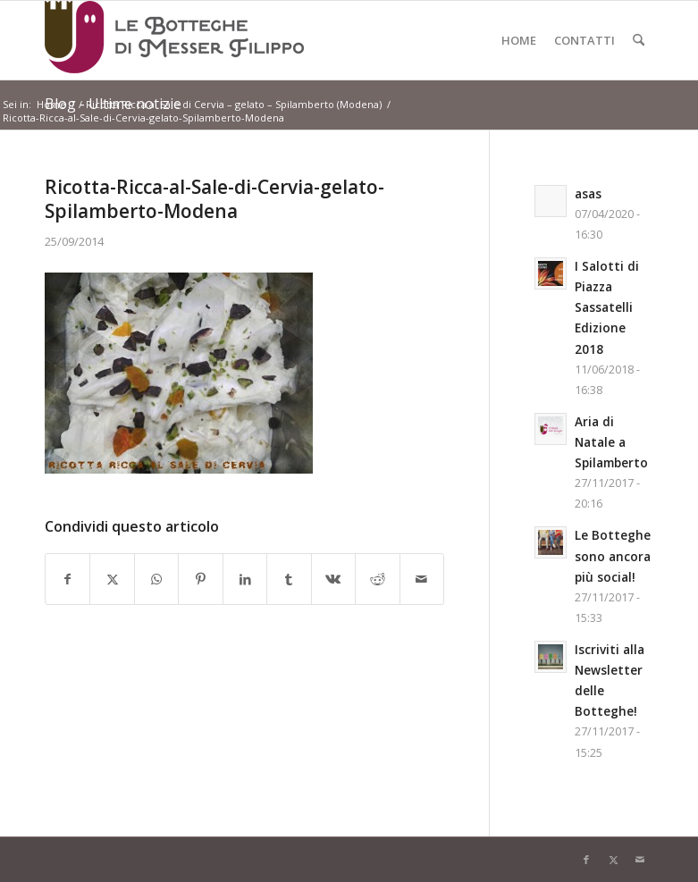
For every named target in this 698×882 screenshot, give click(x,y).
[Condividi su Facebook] (67, 579)
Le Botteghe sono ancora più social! (613, 555)
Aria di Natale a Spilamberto (611, 442)
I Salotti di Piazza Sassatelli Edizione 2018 (607, 307)
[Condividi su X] (111, 579)
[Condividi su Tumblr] (288, 579)
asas (588, 193)
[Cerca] (638, 40)
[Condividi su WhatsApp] (156, 579)
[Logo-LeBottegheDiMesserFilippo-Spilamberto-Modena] (174, 40)
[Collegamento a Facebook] (586, 859)
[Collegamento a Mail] (640, 859)
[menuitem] (518, 40)
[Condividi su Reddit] (377, 579)
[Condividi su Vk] (333, 579)
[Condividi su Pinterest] (200, 579)
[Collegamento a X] (613, 859)
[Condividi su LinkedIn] (244, 579)
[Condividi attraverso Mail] (422, 579)
